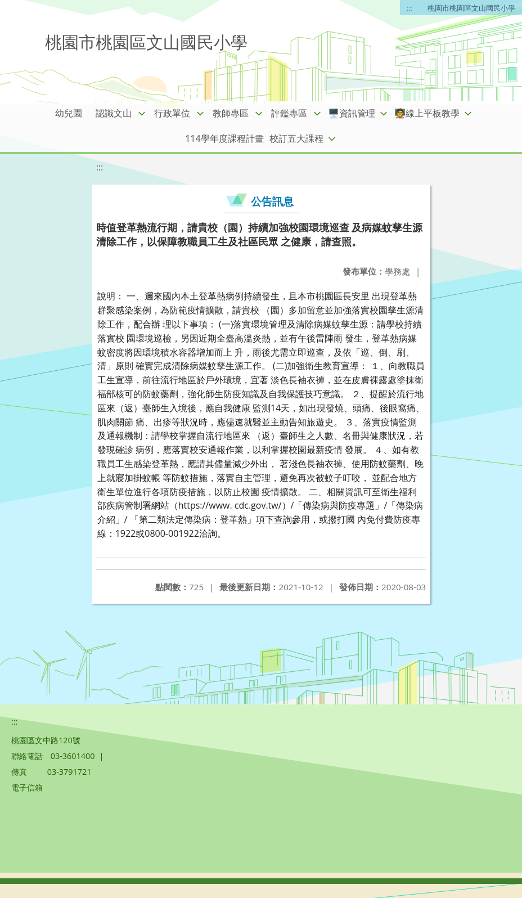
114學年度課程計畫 (224, 138)
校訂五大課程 (296, 138)
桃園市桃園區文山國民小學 (471, 8)
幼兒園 (68, 113)
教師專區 (231, 113)
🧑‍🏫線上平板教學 (427, 113)
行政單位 (172, 113)
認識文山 (114, 113)
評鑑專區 (289, 113)
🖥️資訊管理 (351, 113)
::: (409, 8)
